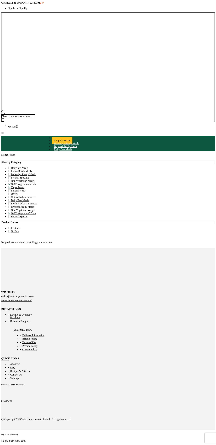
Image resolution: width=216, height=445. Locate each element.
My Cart (12, 126)
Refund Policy (29, 338)
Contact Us (16, 374)
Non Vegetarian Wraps (22, 210)
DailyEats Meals (19, 168)
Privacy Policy (30, 346)
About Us (15, 364)
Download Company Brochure (21, 316)
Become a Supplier (20, 321)
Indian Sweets (18, 190)
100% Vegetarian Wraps (23, 213)
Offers (14, 193)
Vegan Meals (17, 187)
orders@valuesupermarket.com (17, 296)
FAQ (12, 367)
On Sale (15, 231)
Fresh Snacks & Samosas (24, 203)
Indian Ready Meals (21, 171)
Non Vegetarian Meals (22, 180)
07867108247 (8, 291)
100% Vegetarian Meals (23, 184)
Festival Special (19, 216)
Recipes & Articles (20, 371)
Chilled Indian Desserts (23, 197)
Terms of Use (29, 342)
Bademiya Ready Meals (23, 174)
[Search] (2, 120)
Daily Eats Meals (63, 149)
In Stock (15, 228)
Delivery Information (33, 335)
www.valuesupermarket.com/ (16, 300)
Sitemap (14, 378)
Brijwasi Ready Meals (22, 206)
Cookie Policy (29, 349)
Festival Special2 (20, 177)
